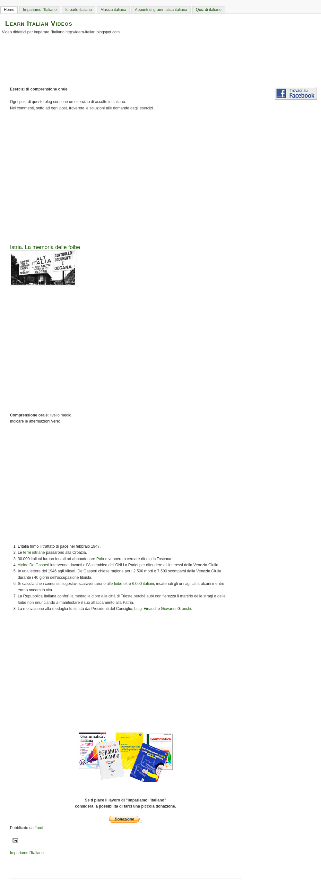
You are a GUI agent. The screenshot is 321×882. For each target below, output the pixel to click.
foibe (118, 583)
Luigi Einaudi (145, 608)
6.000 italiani (143, 583)
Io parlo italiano (78, 9)
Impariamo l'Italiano (39, 9)
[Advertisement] (163, 175)
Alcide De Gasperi (33, 565)
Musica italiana (113, 9)
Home (9, 9)
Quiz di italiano (208, 9)
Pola (100, 559)
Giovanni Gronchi (176, 608)
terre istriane (34, 552)
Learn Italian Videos (38, 23)
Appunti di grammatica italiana (161, 9)
